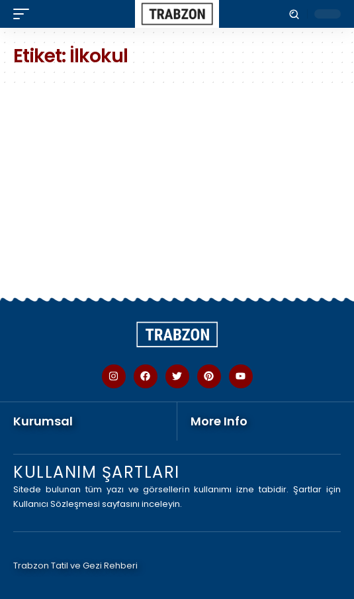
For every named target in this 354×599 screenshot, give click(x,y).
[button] (24, 14)
